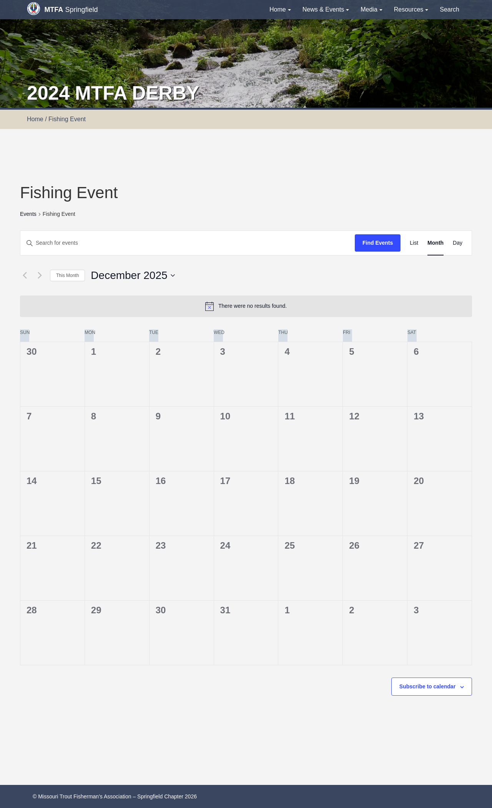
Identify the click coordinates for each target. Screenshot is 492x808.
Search (449, 9)
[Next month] (39, 275)
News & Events (326, 9)
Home (280, 9)
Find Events (377, 243)
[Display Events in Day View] (457, 243)
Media (371, 9)
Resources (411, 9)
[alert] (246, 306)
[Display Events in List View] (414, 243)
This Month (67, 275)
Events (28, 214)
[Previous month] (24, 275)
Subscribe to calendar (427, 686)
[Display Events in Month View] (435, 243)
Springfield (62, 8)
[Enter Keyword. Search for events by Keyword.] (187, 243)
